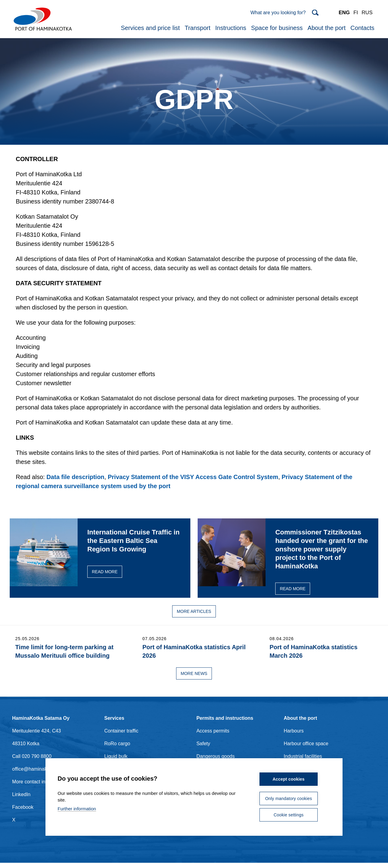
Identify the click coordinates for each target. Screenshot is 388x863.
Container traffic (121, 730)
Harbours (294, 730)
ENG (344, 12)
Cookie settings (289, 814)
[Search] (284, 13)
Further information (77, 808)
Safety (203, 743)
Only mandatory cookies (288, 798)
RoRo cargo (117, 743)
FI (355, 12)
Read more (105, 571)
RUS (367, 12)
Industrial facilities (303, 756)
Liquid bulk (116, 756)
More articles (194, 611)
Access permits (212, 730)
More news (194, 673)
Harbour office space (306, 743)
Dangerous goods (215, 756)
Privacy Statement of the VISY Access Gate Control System (193, 477)
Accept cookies (289, 779)
